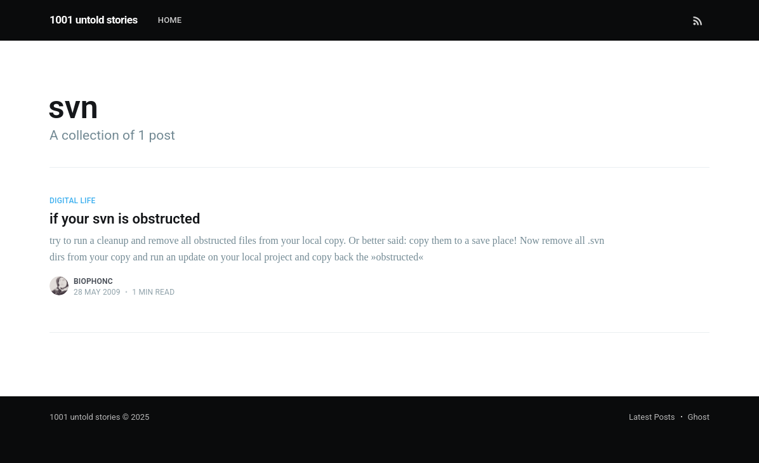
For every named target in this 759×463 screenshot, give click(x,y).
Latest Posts (652, 417)
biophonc (93, 281)
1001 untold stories (94, 19)
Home (170, 20)
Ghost (699, 417)
